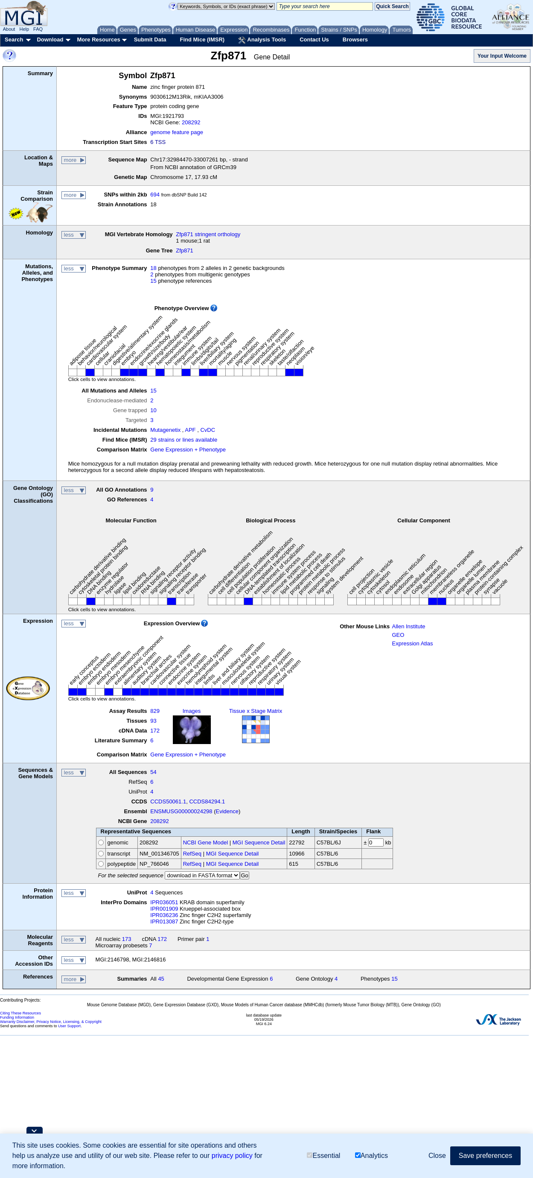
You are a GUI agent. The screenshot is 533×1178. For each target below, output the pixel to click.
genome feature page (176, 132)
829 (155, 711)
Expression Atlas (412, 643)
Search (14, 39)
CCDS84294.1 (207, 801)
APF (190, 430)
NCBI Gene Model (205, 842)
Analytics (371, 1155)
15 (153, 281)
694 (155, 194)
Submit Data (150, 39)
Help (24, 29)
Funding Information (17, 1017)
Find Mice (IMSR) (202, 39)
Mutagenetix (165, 430)
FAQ (38, 29)
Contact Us (314, 39)
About (9, 29)
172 (155, 730)
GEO (398, 635)
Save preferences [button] (485, 1155)
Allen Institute (408, 626)
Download (50, 39)
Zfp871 (184, 250)
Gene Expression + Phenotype (188, 449)
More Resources (98, 39)
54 (153, 772)
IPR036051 (164, 902)
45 (161, 979)
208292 (191, 122)
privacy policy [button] (232, 1155)
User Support (69, 1026)
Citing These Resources (20, 1013)
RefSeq (192, 853)
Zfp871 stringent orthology (208, 234)
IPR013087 (164, 921)
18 (153, 268)
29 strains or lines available (183, 440)
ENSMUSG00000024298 (181, 811)
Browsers (355, 39)
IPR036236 (164, 915)
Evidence (227, 811)
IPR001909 (164, 908)
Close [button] (437, 1155)
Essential (323, 1155)
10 (153, 410)
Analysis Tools (262, 40)
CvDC (207, 430)
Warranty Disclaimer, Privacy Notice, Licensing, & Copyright (51, 1022)
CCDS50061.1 (168, 801)
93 (153, 721)
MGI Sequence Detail (259, 842)
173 (126, 939)
